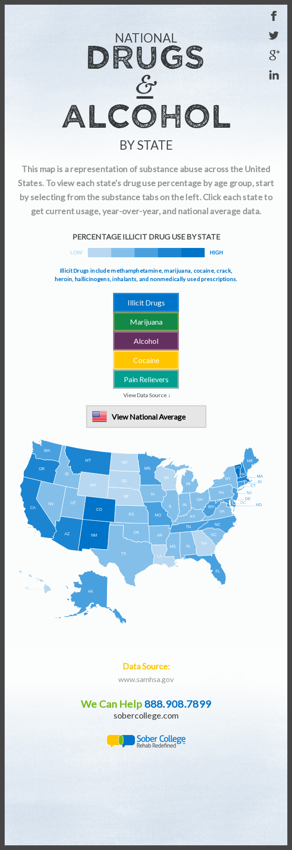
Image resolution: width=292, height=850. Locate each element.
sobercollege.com (146, 715)
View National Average (148, 416)
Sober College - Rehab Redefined (146, 741)
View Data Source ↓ (147, 395)
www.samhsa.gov (146, 679)
